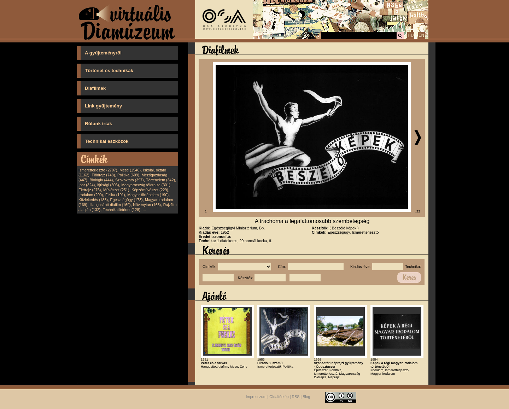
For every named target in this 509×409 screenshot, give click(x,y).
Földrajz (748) (103, 175)
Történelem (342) (160, 180)
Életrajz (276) (89, 190)
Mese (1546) (130, 170)
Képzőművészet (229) (149, 190)
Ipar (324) (86, 185)
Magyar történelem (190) (148, 195)
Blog (306, 397)
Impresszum (256, 397)
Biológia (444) (101, 180)
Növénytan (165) (147, 205)
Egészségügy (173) (126, 200)
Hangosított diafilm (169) (110, 205)
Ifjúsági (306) (108, 185)
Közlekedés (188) (93, 200)
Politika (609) (128, 175)
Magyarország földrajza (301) (145, 185)
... (144, 210)
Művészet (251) (116, 190)
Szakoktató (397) (129, 180)
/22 (418, 211)
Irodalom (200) (90, 195)
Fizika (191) (115, 195)
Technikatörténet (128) (121, 210)
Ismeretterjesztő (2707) (97, 170)
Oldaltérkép (279, 397)
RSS (296, 397)
